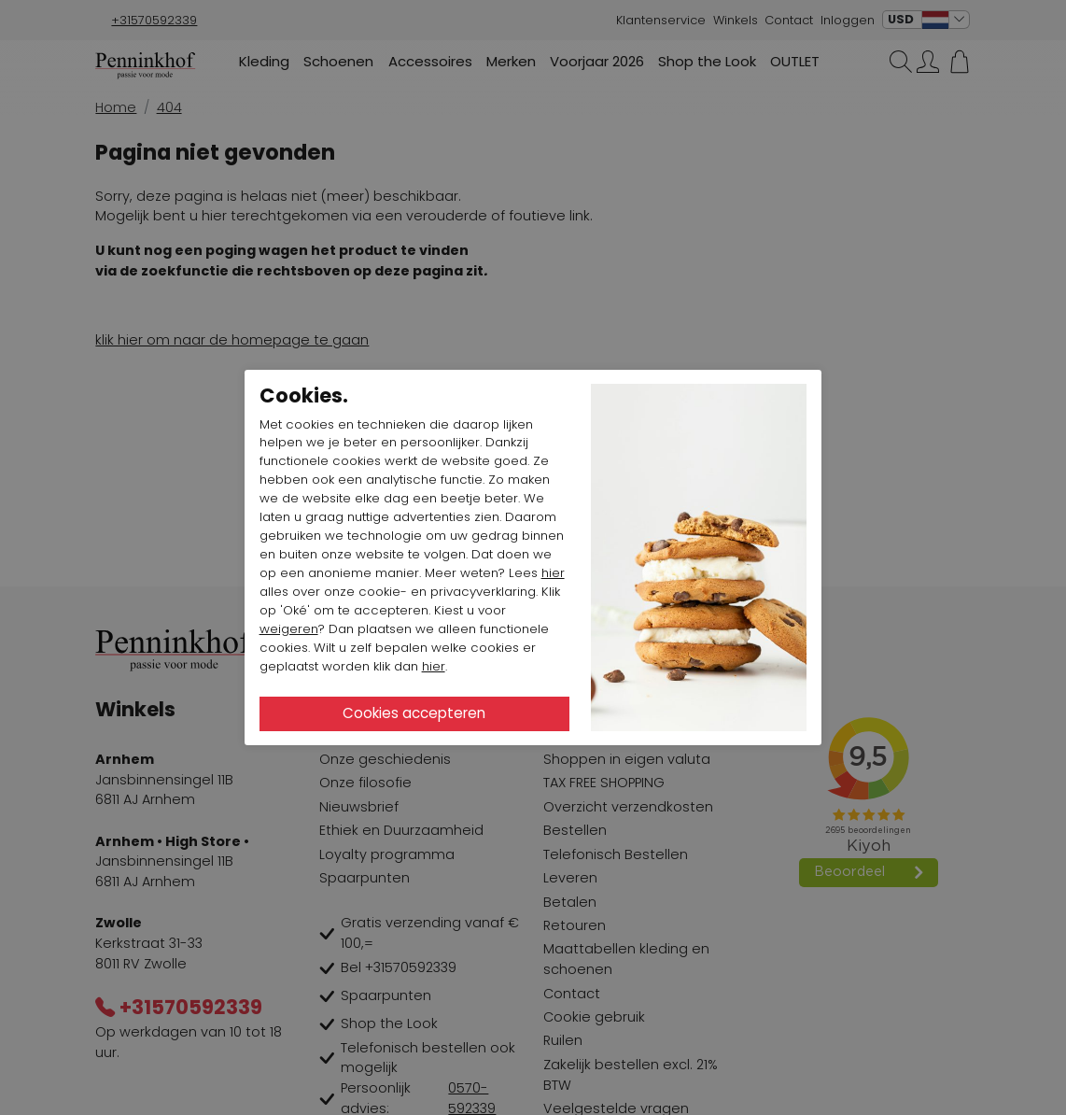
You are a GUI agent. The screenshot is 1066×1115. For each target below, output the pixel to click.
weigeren (288, 629)
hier (553, 573)
